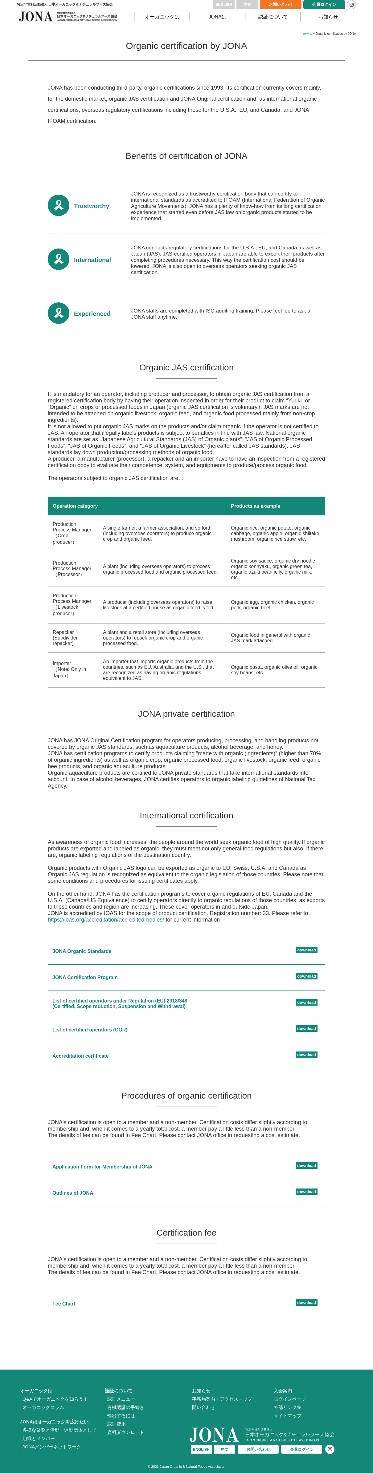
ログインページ (290, 1399)
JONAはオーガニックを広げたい (54, 1421)
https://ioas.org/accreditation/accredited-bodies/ (106, 920)
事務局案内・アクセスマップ (222, 1399)
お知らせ (328, 16)
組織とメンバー (39, 1438)
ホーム (307, 33)
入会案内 (283, 1390)
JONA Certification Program (85, 977)
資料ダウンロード (125, 1432)
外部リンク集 (287, 1407)
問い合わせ (203, 1407)
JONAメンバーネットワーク (52, 1446)
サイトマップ (287, 1415)
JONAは (217, 16)
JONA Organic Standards (81, 951)
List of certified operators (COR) (90, 1029)
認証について (273, 16)
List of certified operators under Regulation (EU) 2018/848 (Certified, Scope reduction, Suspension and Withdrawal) (119, 1003)
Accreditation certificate (80, 1056)
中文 (247, 4)
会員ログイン (324, 4)
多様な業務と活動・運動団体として (59, 1430)
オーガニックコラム (43, 1407)
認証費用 (116, 1424)
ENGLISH (223, 4)
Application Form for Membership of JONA (102, 1166)
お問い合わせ (281, 4)
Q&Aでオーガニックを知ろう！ (55, 1399)
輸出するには (121, 1415)
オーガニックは (162, 16)
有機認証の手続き (125, 1407)
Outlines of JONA (72, 1193)
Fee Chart (63, 1303)
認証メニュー (121, 1399)
